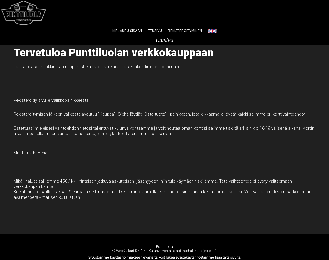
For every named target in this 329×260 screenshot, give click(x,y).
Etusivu (155, 31)
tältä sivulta (231, 257)
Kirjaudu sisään (127, 31)
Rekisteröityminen (185, 31)
